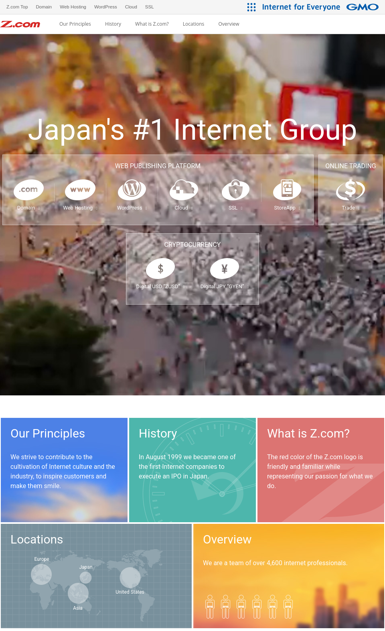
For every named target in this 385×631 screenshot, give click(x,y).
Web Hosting (80, 208)
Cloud (183, 208)
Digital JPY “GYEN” (225, 286)
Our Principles (75, 24)
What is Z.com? (152, 24)
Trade (350, 208)
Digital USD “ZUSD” (160, 286)
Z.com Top (17, 6)
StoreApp (287, 208)
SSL (235, 208)
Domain (28, 208)
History (113, 24)
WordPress (132, 208)
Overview (228, 24)
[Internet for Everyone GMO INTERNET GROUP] (321, 7)
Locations (194, 24)
